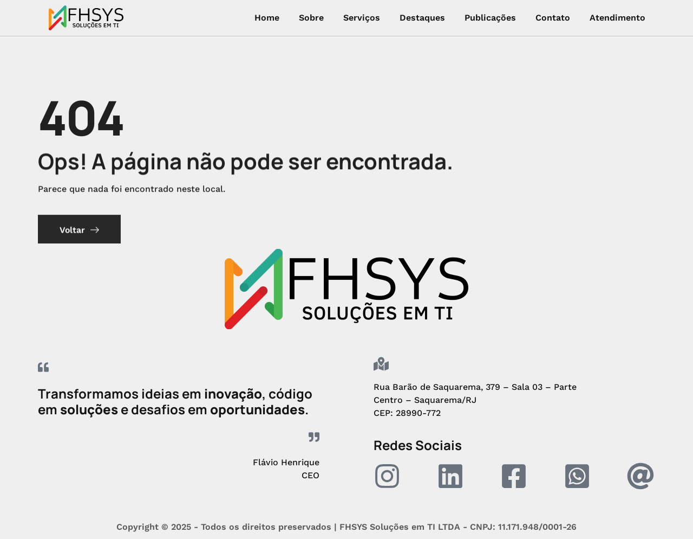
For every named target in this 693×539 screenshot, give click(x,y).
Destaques (422, 17)
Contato (552, 17)
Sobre (311, 17)
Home (266, 17)
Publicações (490, 17)
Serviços (361, 17)
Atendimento (617, 17)
